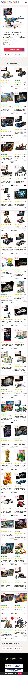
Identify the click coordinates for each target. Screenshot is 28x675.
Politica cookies (18, 660)
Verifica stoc (16, 49)
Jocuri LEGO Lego (7, 648)
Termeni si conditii (11, 658)
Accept (20, 673)
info (12, 86)
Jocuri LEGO (18, 648)
